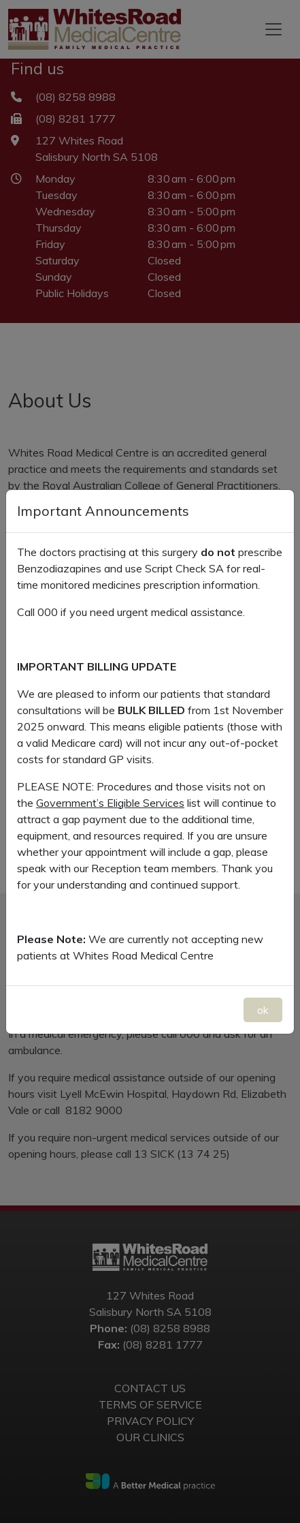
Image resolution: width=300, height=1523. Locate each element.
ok (263, 1010)
